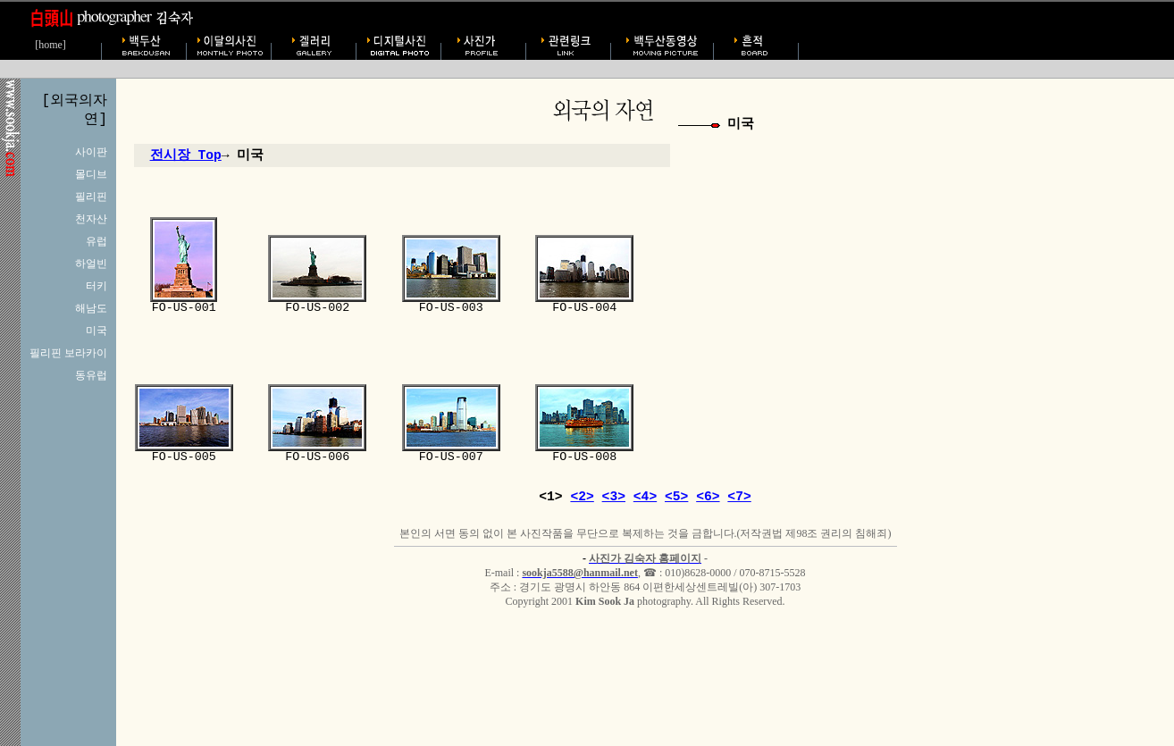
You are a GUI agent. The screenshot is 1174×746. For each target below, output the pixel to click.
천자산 (91, 219)
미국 (96, 330)
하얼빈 (91, 263)
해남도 (91, 308)
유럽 (96, 241)
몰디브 (91, 174)
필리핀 (91, 196)
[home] (50, 44)
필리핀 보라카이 (68, 353)
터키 (96, 286)
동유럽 (91, 375)
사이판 (91, 152)
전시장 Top (186, 155)
